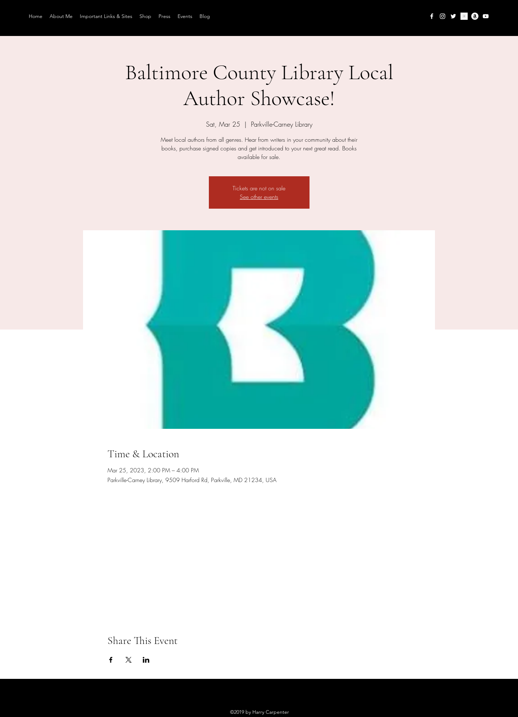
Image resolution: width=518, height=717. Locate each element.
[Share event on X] (128, 660)
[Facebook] (431, 16)
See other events (259, 197)
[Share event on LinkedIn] (146, 660)
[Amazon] (474, 16)
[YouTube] (485, 16)
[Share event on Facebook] (110, 660)
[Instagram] (442, 16)
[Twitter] (453, 16)
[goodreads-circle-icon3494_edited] (464, 16)
